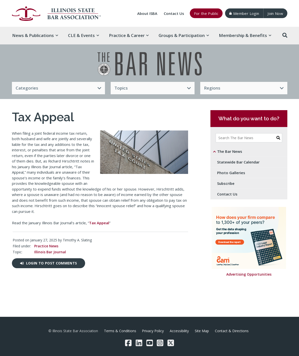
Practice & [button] (129, 35)
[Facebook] (128, 343)
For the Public (206, 13)
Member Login (244, 13)
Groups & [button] (184, 35)
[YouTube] (149, 343)
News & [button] (35, 35)
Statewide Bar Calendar (238, 162)
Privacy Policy (153, 330)
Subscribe (225, 183)
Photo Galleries (231, 172)
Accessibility (179, 330)
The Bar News (229, 151)
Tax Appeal (99, 222)
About (147, 13)
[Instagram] (160, 343)
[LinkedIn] (139, 343)
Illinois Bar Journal (50, 252)
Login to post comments (48, 263)
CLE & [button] (83, 35)
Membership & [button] (245, 35)
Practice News (46, 246)
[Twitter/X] (170, 343)
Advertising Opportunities (248, 274)
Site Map (202, 330)
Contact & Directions (232, 330)
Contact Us (174, 13)
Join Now (275, 13)
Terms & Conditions (120, 330)
